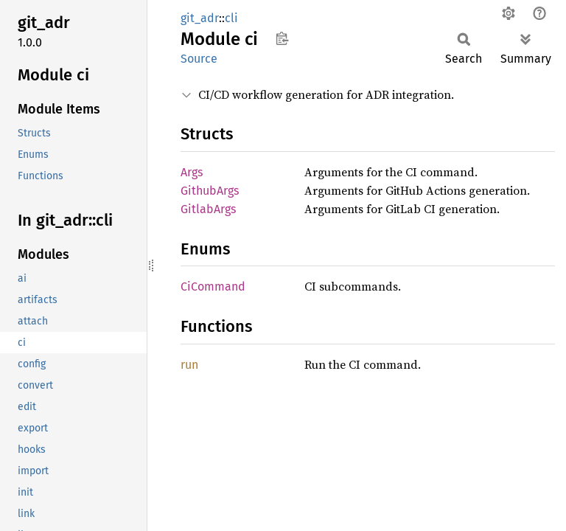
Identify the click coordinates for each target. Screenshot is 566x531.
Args (192, 172)
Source (199, 59)
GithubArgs (210, 191)
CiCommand (213, 287)
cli (231, 18)
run (189, 365)
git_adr (200, 18)
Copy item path (282, 38)
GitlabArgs (208, 209)
